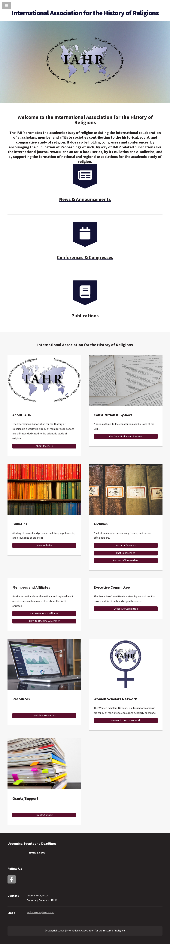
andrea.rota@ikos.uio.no (40, 912)
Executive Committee (126, 608)
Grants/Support (44, 815)
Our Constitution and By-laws (125, 436)
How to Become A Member (44, 621)
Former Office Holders (125, 560)
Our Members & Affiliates (44, 613)
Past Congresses (125, 553)
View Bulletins (44, 545)
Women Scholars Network (126, 720)
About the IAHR (44, 446)
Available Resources (44, 715)
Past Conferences (126, 545)
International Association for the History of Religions (85, 13)
